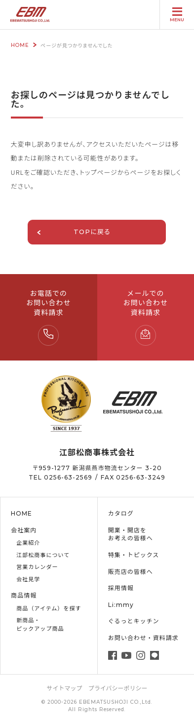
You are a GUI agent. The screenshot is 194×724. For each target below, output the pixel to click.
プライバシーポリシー (118, 688)
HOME (20, 45)
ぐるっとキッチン (133, 621)
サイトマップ (64, 688)
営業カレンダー (37, 566)
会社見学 (28, 579)
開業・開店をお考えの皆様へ (130, 534)
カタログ (121, 513)
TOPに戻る (73, 232)
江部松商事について (43, 555)
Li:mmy (121, 604)
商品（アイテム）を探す (48, 608)
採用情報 (121, 588)
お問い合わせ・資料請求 (143, 638)
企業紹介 (28, 542)
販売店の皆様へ (130, 571)
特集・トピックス (133, 555)
